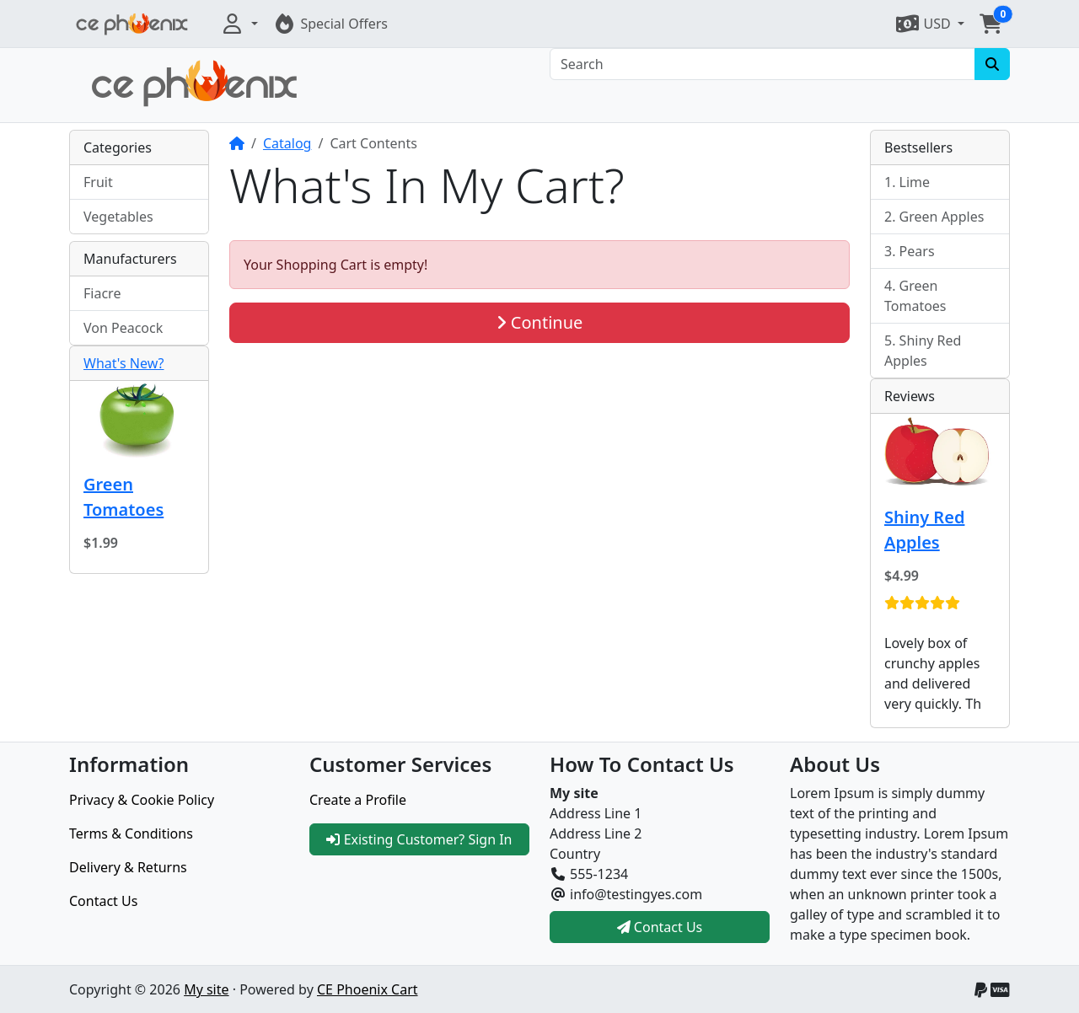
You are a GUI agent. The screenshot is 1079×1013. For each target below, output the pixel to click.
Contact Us (103, 901)
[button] (238, 23)
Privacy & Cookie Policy (141, 800)
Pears (917, 251)
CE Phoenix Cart (367, 989)
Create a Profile (357, 800)
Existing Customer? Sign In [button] (419, 839)
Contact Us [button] (660, 927)
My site (206, 989)
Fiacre (102, 293)
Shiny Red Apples (922, 350)
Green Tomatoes (123, 497)
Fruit (98, 182)
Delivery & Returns (128, 867)
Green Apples (942, 216)
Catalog (287, 143)
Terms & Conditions (131, 833)
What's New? (123, 363)
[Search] (762, 64)
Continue (540, 322)
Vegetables (118, 216)
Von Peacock (123, 328)
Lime (915, 182)
